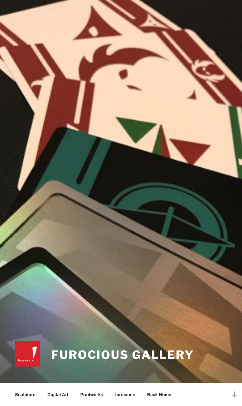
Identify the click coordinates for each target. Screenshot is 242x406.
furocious (125, 394)
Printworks (91, 394)
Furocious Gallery (122, 355)
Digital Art (57, 394)
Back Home (159, 394)
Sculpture (25, 394)
